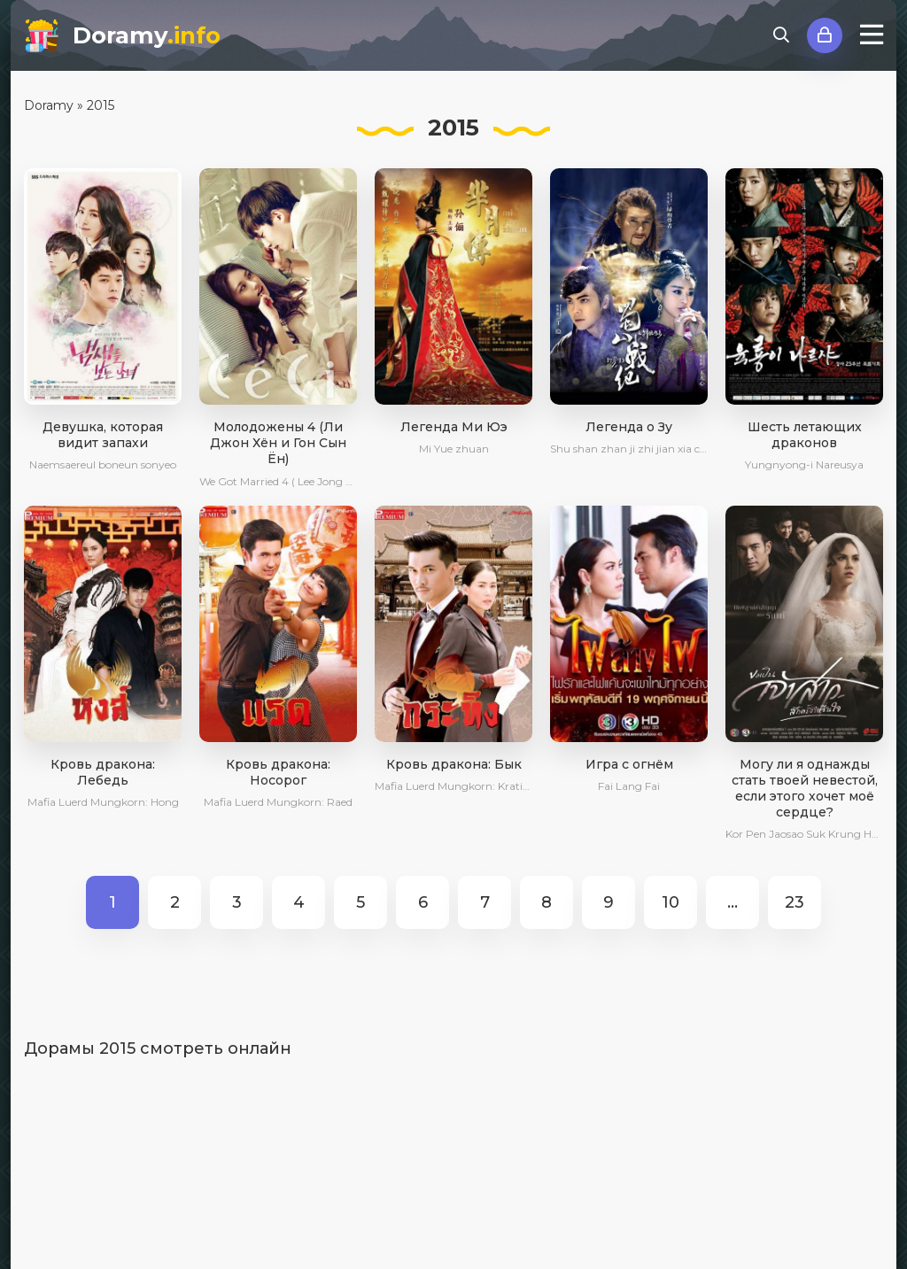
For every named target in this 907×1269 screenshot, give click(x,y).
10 (670, 902)
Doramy (147, 35)
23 (794, 902)
